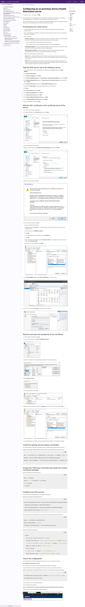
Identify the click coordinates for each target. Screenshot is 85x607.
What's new (5, 8)
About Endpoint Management (8, 11)
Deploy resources (6, 27)
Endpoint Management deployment (10, 36)
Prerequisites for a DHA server (72, 14)
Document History (7, 45)
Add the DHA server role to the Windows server (71, 20)
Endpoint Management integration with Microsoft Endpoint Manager (12, 13)
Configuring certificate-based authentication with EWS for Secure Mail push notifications (12, 41)
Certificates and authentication (8, 18)
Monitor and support (6, 30)
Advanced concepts (7, 35)
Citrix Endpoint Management (8, 6)
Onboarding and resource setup (8, 15)
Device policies (6, 23)
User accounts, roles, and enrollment (9, 20)
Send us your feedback (71, 30)
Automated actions (6, 29)
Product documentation (13, 1)
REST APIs (5, 32)
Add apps (5, 24)
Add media (5, 26)
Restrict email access (7, 33)
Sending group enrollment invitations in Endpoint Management (11, 39)
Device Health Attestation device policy (44, 22)
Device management (7, 21)
